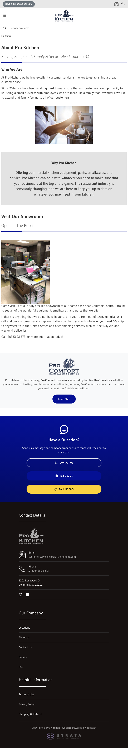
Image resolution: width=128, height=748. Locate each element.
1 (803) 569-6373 (38, 570)
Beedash (91, 727)
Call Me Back (64, 489)
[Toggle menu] (4, 15)
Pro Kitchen (6, 36)
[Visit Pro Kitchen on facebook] (27, 594)
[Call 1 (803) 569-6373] (123, 4)
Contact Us (64, 462)
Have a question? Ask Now (18, 4)
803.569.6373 (16, 337)
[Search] (64, 28)
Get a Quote (64, 476)
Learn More (64, 399)
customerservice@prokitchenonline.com (52, 556)
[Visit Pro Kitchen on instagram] (20, 594)
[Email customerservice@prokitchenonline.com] (116, 4)
